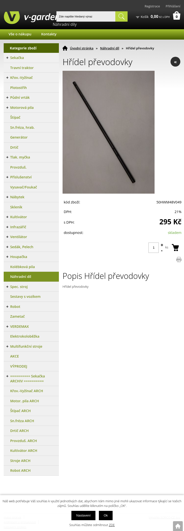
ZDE (112, 525)
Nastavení (83, 515)
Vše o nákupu (20, 34)
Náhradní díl (109, 48)
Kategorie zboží (23, 48)
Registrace (152, 6)
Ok (106, 515)
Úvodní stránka (81, 48)
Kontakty (48, 34)
